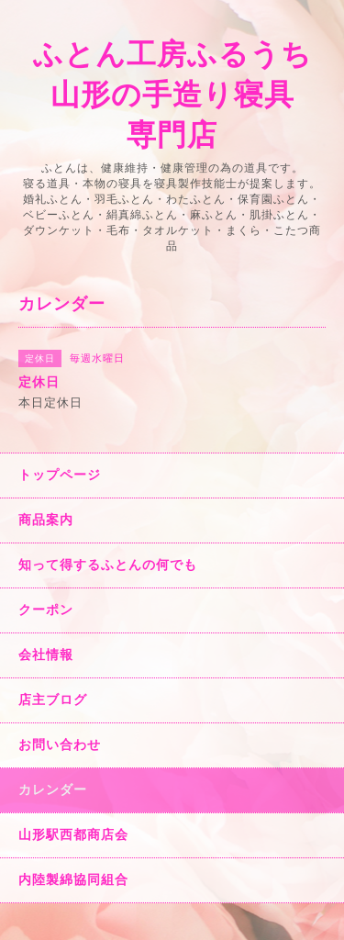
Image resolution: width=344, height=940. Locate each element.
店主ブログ (52, 699)
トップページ (59, 474)
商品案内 (45, 519)
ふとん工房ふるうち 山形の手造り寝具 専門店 (172, 94)
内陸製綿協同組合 (73, 879)
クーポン (45, 609)
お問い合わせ (59, 744)
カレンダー (52, 789)
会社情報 (45, 654)
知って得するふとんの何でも (107, 564)
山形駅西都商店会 (73, 834)
